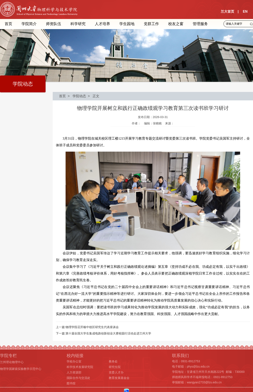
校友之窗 (175, 24)
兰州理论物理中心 (12, 362)
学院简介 (29, 24)
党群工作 (151, 24)
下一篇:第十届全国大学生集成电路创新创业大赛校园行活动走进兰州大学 (103, 333)
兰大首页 (227, 11)
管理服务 (200, 24)
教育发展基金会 (119, 378)
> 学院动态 (76, 96)
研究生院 (115, 367)
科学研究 (78, 24)
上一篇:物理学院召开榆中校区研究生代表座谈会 (87, 327)
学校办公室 (74, 361)
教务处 (113, 361)
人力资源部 (74, 372)
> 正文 (93, 96)
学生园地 (127, 24)
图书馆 (71, 383)
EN (245, 11)
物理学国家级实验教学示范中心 (20, 368)
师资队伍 (53, 24)
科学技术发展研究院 (80, 367)
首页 (8, 24)
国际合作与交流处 (78, 378)
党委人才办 (116, 372)
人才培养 (102, 24)
